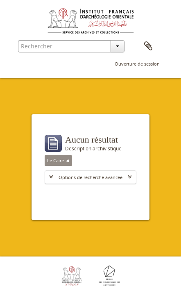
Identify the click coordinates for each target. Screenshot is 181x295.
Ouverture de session (137, 64)
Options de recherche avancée (90, 177)
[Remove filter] (68, 161)
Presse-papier (148, 46)
